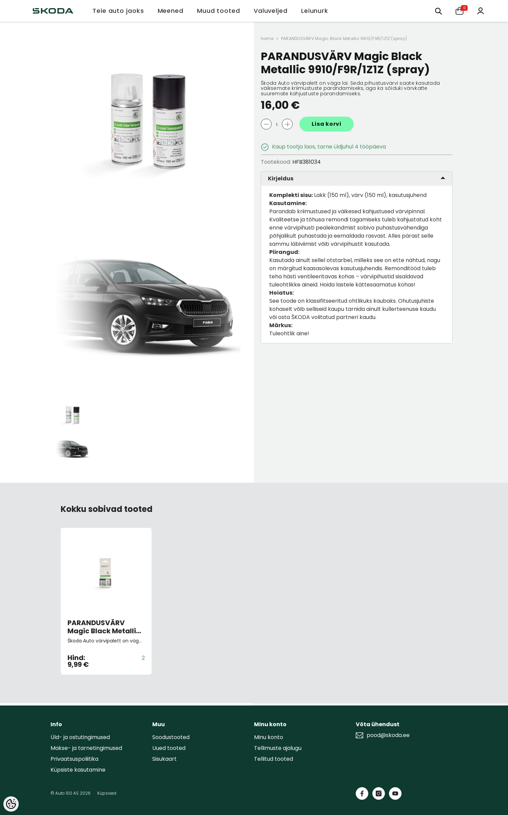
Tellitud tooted (273, 759)
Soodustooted (171, 737)
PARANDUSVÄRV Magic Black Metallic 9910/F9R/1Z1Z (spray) (344, 38)
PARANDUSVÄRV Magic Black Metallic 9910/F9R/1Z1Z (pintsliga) (103, 627)
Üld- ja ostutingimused (80, 737)
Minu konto (268, 737)
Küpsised (106, 793)
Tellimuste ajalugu (277, 748)
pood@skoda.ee (388, 735)
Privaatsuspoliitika (74, 759)
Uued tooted (168, 748)
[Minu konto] (480, 10)
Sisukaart (164, 759)
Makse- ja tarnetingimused (86, 748)
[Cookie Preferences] (11, 804)
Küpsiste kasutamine (78, 770)
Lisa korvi (326, 124)
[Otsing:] (438, 11)
